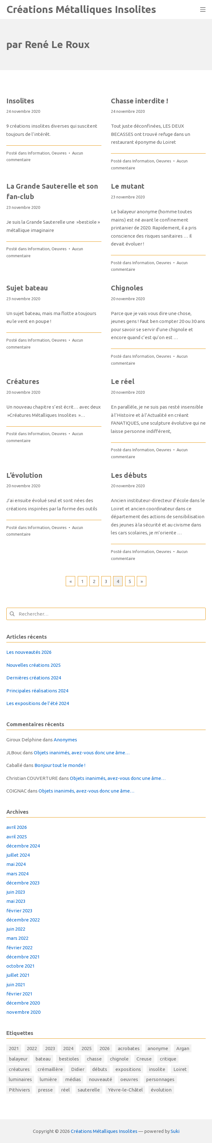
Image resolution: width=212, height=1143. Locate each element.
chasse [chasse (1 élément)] (94, 1058)
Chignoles (127, 288)
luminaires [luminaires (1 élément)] (20, 1079)
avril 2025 (16, 836)
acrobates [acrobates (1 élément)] (129, 1048)
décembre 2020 (23, 1003)
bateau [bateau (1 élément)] (43, 1058)
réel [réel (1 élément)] (65, 1089)
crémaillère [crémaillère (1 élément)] (50, 1069)
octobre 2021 (20, 966)
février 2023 (19, 910)
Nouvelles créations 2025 (33, 665)
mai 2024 (16, 864)
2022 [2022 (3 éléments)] (32, 1048)
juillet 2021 (18, 975)
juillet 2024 (18, 855)
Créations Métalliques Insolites (104, 1131)
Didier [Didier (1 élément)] (77, 1069)
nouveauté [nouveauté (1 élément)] (100, 1079)
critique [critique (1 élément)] (168, 1058)
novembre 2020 (23, 1012)
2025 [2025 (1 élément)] (87, 1048)
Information (39, 153)
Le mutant (127, 186)
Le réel (122, 381)
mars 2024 (17, 873)
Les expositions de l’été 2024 (37, 703)
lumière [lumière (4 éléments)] (48, 1079)
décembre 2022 (23, 919)
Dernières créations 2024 (33, 677)
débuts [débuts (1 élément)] (99, 1069)
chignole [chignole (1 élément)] (119, 1058)
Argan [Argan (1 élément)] (182, 1048)
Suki (175, 1131)
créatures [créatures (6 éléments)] (19, 1069)
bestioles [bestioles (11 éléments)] (69, 1058)
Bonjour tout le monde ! (59, 765)
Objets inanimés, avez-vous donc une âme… (82, 752)
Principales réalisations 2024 (37, 690)
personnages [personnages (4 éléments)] (160, 1079)
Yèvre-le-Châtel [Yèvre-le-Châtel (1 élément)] (125, 1089)
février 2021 (19, 993)
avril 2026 (16, 827)
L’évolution (24, 475)
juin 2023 (15, 892)
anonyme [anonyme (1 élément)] (158, 1048)
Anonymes (65, 739)
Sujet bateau (27, 288)
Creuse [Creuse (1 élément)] (144, 1058)
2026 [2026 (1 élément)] (105, 1048)
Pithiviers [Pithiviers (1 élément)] (19, 1089)
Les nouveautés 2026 (28, 652)
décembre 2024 (23, 845)
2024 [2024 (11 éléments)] (68, 1048)
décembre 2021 (23, 956)
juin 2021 (15, 984)
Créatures (22, 381)
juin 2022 (15, 929)
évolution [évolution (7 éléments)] (161, 1089)
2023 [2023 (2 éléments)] (50, 1048)
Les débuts (129, 475)
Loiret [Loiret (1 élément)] (180, 1069)
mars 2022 (17, 938)
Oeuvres (59, 153)
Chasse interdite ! (139, 101)
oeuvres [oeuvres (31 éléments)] (129, 1079)
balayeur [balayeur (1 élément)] (18, 1058)
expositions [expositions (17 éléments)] (128, 1069)
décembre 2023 (23, 882)
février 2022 (19, 947)
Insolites (20, 101)
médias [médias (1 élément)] (73, 1079)
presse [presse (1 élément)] (45, 1089)
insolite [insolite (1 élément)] (157, 1069)
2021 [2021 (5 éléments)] (14, 1048)
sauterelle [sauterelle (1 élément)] (89, 1089)
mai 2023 (16, 901)
